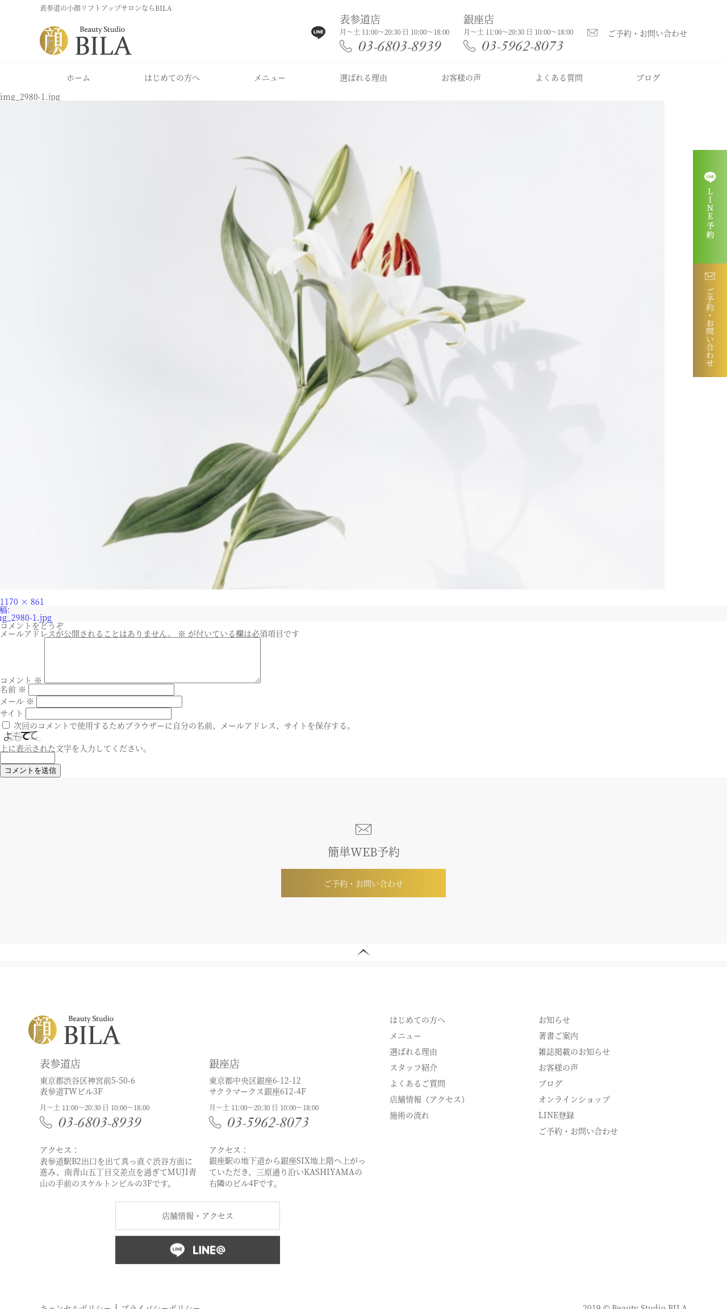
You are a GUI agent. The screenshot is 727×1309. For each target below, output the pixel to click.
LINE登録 (556, 1123)
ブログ (648, 77)
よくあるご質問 (417, 1091)
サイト (11, 721)
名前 (13, 697)
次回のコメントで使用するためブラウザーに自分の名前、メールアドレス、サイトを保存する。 (184, 733)
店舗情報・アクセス (197, 1223)
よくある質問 (559, 77)
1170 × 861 (22, 601)
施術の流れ (409, 1123)
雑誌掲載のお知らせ (574, 1059)
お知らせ (554, 1028)
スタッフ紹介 (413, 1075)
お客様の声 (461, 77)
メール (17, 709)
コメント (21, 688)
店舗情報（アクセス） (429, 1107)
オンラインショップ (574, 1107)
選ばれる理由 (363, 77)
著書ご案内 (558, 1043)
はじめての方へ (172, 77)
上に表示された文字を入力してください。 (75, 756)
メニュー (270, 77)
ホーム (78, 77)
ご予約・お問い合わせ (647, 33)
